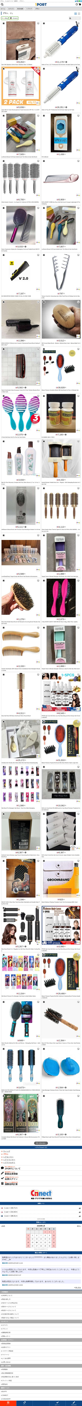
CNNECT (5, 1395)
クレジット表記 (7, 1380)
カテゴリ (5, 1325)
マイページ (5, 1354)
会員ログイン (6, 1347)
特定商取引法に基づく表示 (10, 1377)
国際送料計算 (6, 1332)
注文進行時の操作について (10, 1314)
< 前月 (3, 1226)
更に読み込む (41, 1143)
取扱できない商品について (10, 1318)
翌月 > (79, 1226)
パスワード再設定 (7, 1351)
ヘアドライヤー (9, 1160)
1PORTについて (7, 1295)
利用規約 (5, 1369)
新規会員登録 (6, 1343)
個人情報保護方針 (7, 1373)
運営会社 (5, 1384)
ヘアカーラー (8, 1157)
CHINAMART (6, 1399)
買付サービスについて (9, 1306)
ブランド (5, 1329)
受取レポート (6, 1336)
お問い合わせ (6, 1362)
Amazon (14, 18)
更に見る (78, 1287)
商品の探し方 (6, 1299)
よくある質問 (6, 1358)
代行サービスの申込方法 (9, 1303)
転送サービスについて (9, 1310)
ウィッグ (6, 1151)
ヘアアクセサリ (9, 1163)
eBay (5, 18)
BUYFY (4, 1391)
